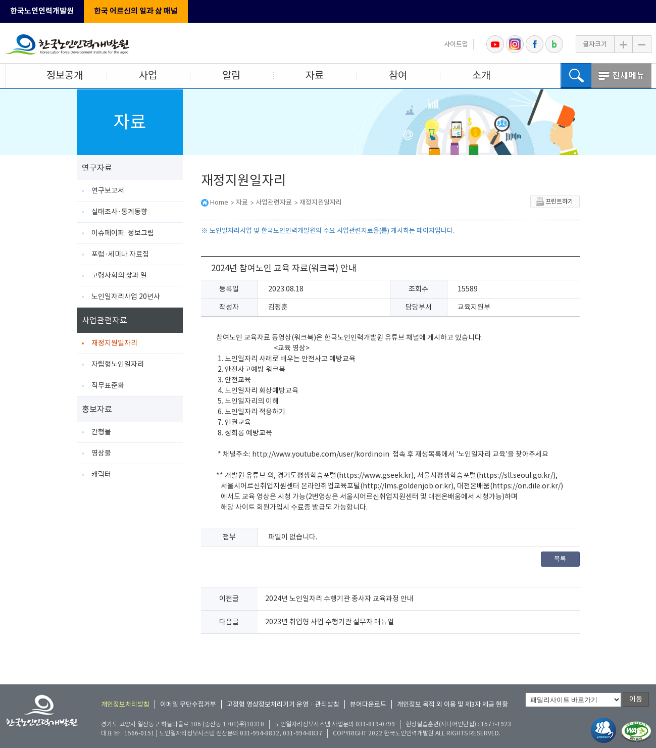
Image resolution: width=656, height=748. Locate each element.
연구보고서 (107, 190)
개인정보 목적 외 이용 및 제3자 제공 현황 (452, 704)
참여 (398, 75)
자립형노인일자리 (117, 364)
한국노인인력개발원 (42, 11)
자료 (315, 75)
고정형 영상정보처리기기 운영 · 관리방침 (283, 704)
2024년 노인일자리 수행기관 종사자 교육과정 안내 (339, 598)
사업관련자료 (104, 320)
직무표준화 (107, 385)
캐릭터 (101, 474)
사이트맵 (456, 44)
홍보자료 (97, 409)
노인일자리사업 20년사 (125, 296)
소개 (481, 75)
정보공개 (64, 75)
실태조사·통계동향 (119, 211)
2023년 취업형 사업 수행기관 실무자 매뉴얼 (329, 621)
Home (219, 202)
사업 (148, 75)
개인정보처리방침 (125, 704)
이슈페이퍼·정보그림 (122, 232)
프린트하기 (554, 201)
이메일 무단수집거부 (188, 704)
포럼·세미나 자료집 (120, 254)
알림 (231, 75)
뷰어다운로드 (368, 704)
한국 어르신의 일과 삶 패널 (136, 11)
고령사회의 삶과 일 (119, 275)
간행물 (101, 431)
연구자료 (97, 168)
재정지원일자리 (114, 342)
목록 (560, 559)
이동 (635, 699)
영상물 (101, 453)
